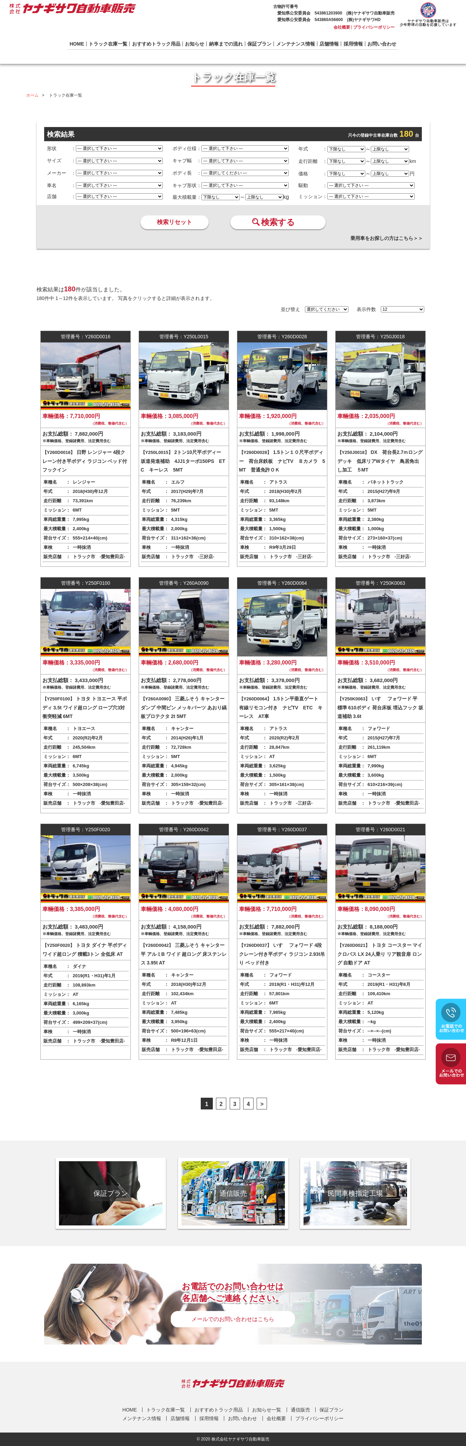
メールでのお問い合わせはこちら (232, 1319)
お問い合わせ (381, 43)
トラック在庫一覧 (108, 43)
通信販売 (300, 1409)
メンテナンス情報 (295, 43)
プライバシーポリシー (374, 27)
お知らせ (194, 43)
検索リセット (174, 222)
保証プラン (259, 43)
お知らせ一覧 (266, 1409)
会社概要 (342, 27)
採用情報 (353, 43)
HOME (77, 43)
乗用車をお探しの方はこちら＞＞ (386, 238)
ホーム (32, 95)
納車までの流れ (226, 43)
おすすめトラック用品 (156, 43)
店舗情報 (329, 43)
